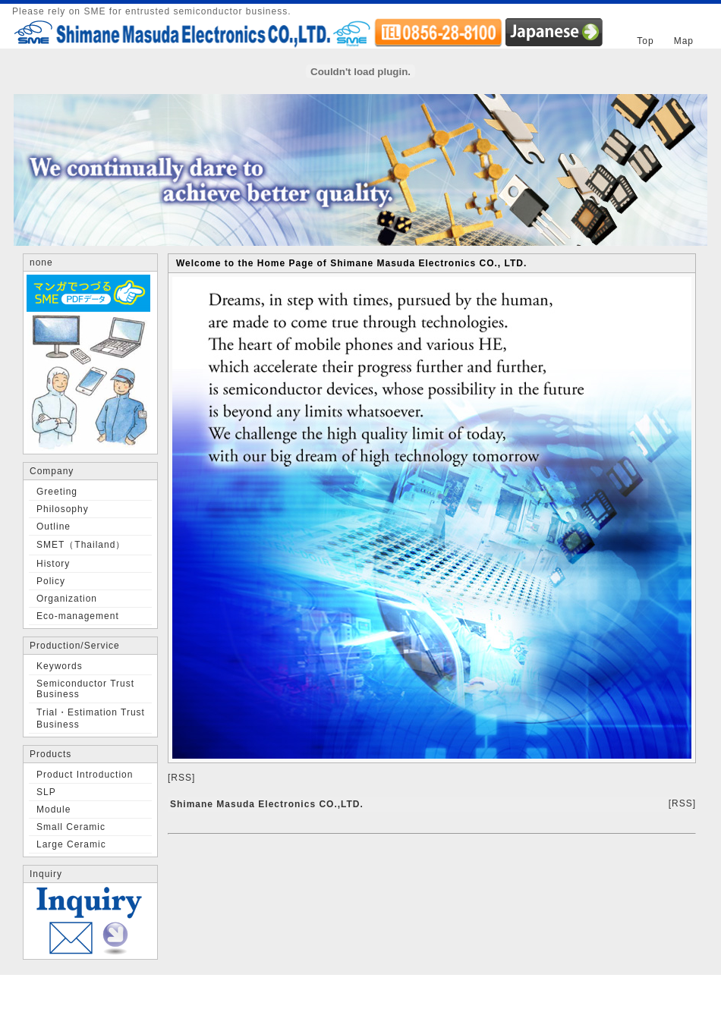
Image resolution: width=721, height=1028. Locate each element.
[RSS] (181, 777)
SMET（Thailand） (80, 544)
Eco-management (77, 616)
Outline (53, 526)
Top (645, 41)
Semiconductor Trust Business (85, 688)
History (53, 563)
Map (684, 41)
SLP (46, 792)
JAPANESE (554, 32)
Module (53, 809)
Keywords (59, 666)
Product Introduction (84, 774)
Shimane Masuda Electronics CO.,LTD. (267, 804)
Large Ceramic (71, 844)
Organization (66, 598)
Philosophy (62, 509)
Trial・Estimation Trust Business (90, 718)
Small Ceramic (70, 827)
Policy (50, 581)
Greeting (56, 491)
